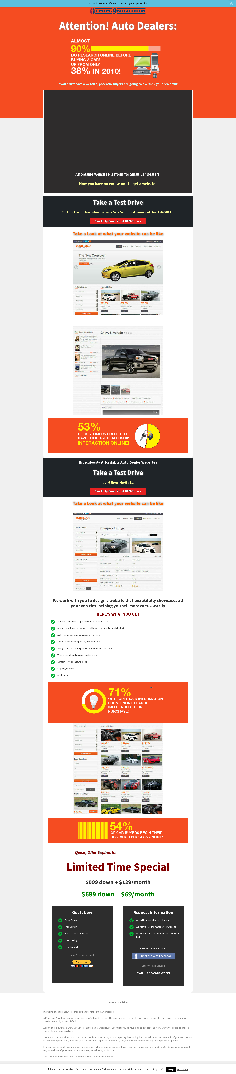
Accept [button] (171, 1069)
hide (232, 4)
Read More (182, 1069)
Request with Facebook (156, 956)
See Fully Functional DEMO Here (118, 221)
